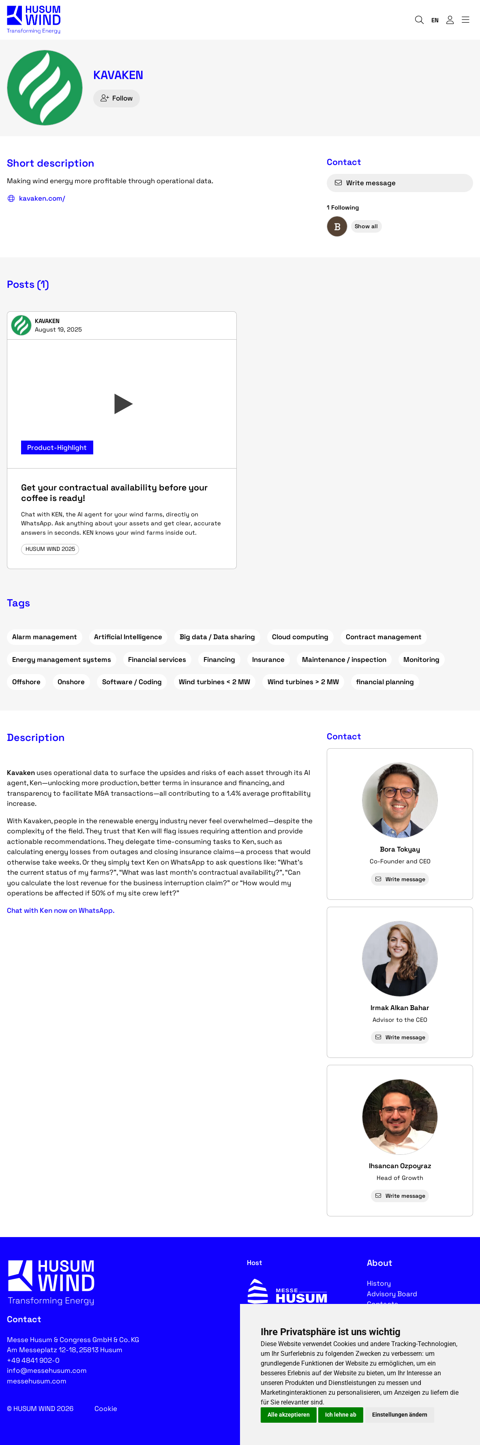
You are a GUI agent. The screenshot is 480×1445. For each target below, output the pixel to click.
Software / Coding (132, 681)
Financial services (157, 659)
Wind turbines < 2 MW (214, 681)
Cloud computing (300, 636)
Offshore (26, 681)
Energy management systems (61, 659)
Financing (219, 659)
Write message (365, 182)
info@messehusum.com (47, 1370)
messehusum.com (36, 1380)
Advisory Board (392, 1293)
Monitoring (421, 659)
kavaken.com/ (36, 198)
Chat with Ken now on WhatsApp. (61, 910)
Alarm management (44, 636)
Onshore (71, 681)
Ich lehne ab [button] (340, 1414)
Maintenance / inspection (344, 659)
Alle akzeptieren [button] (289, 1414)
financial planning (385, 681)
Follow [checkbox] (117, 98)
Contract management (384, 636)
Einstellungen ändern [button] (399, 1414)
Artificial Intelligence (128, 636)
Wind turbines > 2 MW (303, 681)
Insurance (268, 659)
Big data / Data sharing (217, 636)
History (379, 1283)
